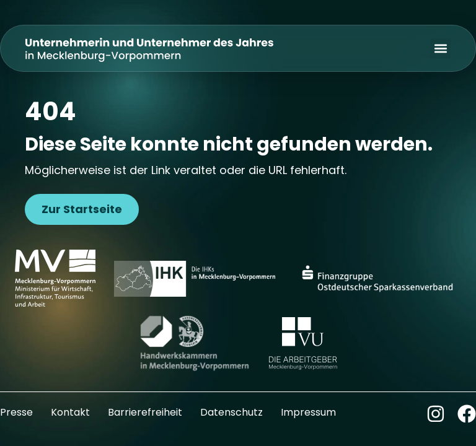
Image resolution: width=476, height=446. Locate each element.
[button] (440, 48)
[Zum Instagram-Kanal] (435, 413)
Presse (16, 412)
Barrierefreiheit (145, 412)
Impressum (308, 412)
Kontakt (70, 412)
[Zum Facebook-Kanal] (466, 413)
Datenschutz (231, 412)
